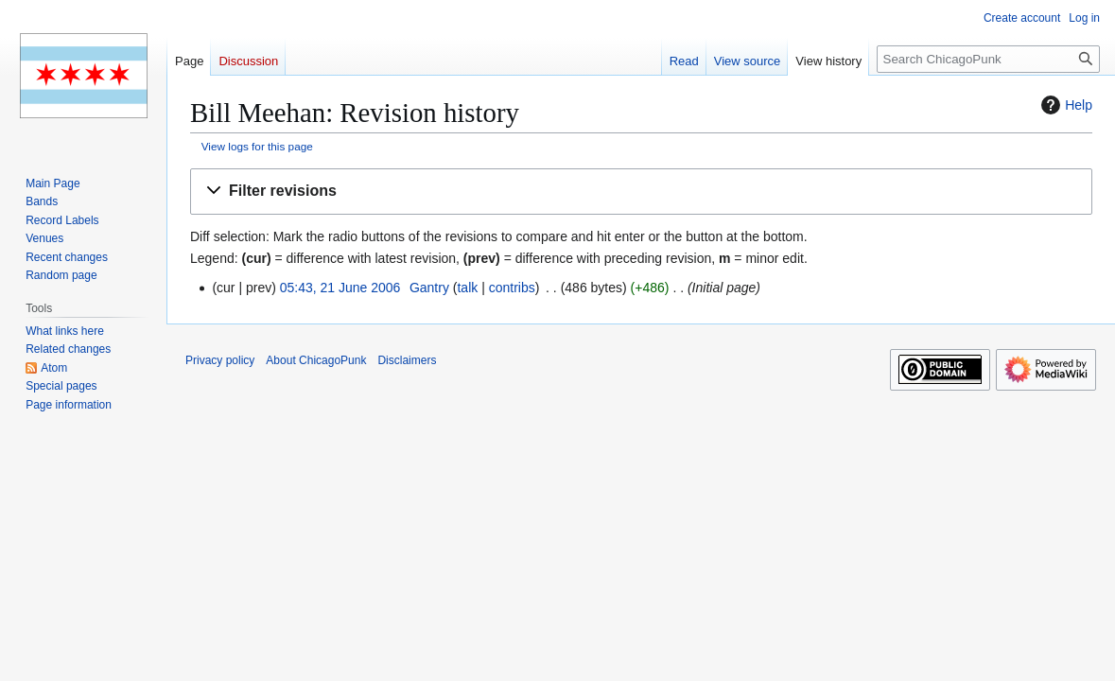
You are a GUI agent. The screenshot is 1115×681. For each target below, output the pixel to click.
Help (1064, 105)
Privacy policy (219, 360)
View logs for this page (257, 146)
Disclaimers (406, 360)
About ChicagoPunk (316, 360)
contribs (512, 287)
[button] (641, 191)
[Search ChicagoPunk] (988, 59)
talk (467, 287)
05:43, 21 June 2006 (340, 287)
